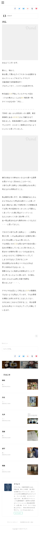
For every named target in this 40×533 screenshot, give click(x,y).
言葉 (15, 244)
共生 (3, 397)
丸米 (3, 415)
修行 (22, 98)
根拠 (3, 466)
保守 (3, 449)
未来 (10, 94)
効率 (27, 290)
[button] (2, 2)
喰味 (3, 380)
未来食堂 (15, 117)
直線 (3, 432)
